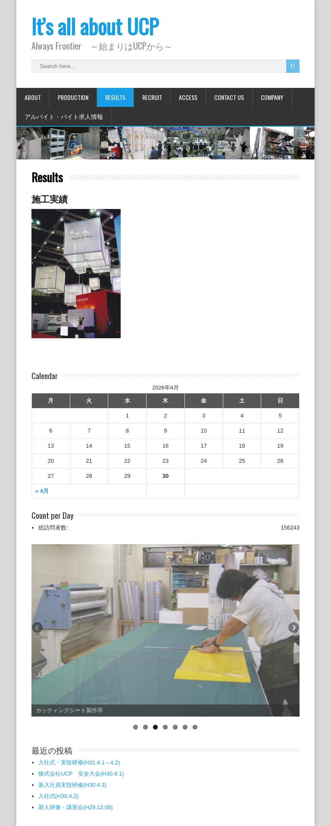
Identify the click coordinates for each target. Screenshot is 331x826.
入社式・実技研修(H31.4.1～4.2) (79, 762)
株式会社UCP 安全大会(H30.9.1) (81, 773)
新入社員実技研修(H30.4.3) (72, 785)
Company (272, 97)
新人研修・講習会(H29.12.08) (75, 807)
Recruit (152, 97)
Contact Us (229, 97)
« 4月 (42, 491)
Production (73, 97)
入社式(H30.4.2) (58, 796)
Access (188, 97)
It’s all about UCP (95, 26)
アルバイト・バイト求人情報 (64, 116)
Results (115, 97)
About (33, 97)
